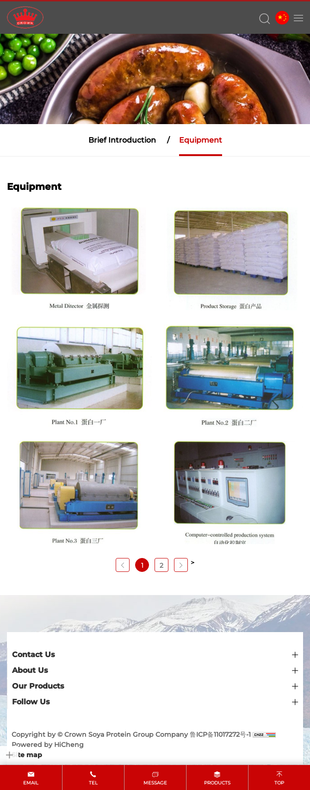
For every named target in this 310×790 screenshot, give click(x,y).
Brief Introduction (122, 140)
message (155, 783)
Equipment (200, 140)
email (30, 783)
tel (93, 783)
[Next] (181, 565)
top (279, 783)
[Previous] (123, 565)
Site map (27, 755)
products (217, 783)
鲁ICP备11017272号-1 (220, 734)
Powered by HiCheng (48, 744)
